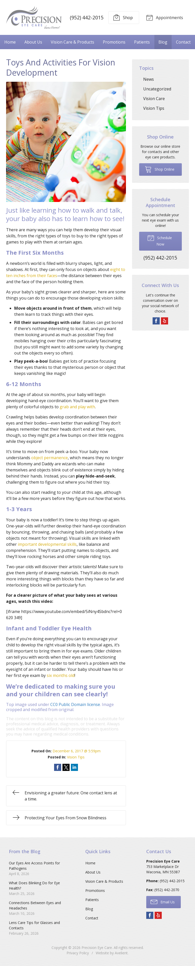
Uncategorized (157, 88)
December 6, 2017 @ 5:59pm (77, 750)
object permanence (49, 457)
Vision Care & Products (72, 42)
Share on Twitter (66, 767)
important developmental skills (47, 544)
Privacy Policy (78, 952)
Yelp (164, 320)
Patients (142, 42)
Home (10, 42)
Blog (162, 42)
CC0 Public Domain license (75, 704)
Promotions (114, 42)
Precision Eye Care (97, 947)
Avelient (121, 952)
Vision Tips (76, 756)
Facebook (156, 320)
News (148, 79)
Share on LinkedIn (74, 767)
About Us (33, 42)
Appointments (164, 17)
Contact (183, 42)
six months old (60, 675)
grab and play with (77, 406)
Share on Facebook (57, 767)
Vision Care (154, 98)
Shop (122, 17)
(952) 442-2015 (86, 17)
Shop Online (159, 168)
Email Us (163, 901)
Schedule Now (159, 240)
